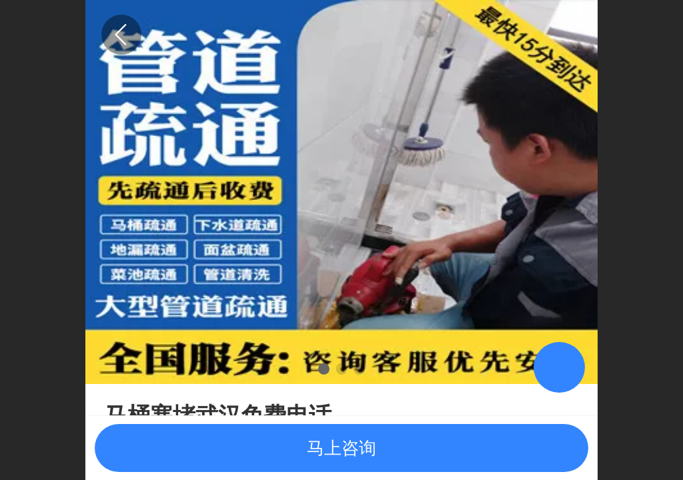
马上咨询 (341, 448)
